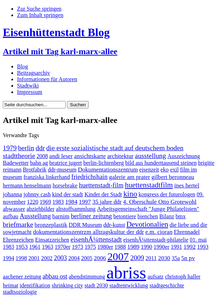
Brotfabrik (34, 170)
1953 (22, 246)
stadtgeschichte (167, 285)
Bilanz (167, 216)
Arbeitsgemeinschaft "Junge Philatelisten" (148, 209)
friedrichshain (89, 176)
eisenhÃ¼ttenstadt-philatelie (156, 240)
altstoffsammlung (76, 209)
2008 (42, 156)
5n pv (188, 258)
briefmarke (18, 224)
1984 (71, 201)
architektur (120, 156)
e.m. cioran (158, 232)
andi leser (61, 156)
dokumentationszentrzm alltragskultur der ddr (88, 232)
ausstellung (150, 155)
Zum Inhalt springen (40, 15)
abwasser (14, 209)
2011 (151, 258)
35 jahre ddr (107, 201)
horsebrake (64, 185)
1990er (161, 247)
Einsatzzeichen (52, 240)
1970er (62, 247)
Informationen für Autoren (47, 79)
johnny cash (37, 194)
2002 (46, 258)
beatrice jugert (65, 163)
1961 (34, 247)
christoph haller (182, 277)
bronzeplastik (51, 224)
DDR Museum (85, 225)
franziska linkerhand (46, 177)
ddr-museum (62, 170)
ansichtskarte (90, 156)
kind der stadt (67, 194)
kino (130, 193)
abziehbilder (41, 209)
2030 (164, 258)
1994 (8, 258)
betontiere (124, 216)
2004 (74, 258)
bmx (180, 216)
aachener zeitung (22, 277)
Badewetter (16, 163)
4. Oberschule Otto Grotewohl (159, 201)
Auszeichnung (183, 156)
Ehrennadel (187, 232)
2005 (87, 258)
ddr (40, 148)
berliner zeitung (91, 216)
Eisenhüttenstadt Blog (56, 32)
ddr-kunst (114, 225)
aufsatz (155, 277)
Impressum (29, 92)
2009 (137, 258)
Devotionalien (147, 224)
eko (165, 170)
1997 (85, 201)
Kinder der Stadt (103, 194)
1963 (47, 247)
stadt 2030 (96, 285)
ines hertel (186, 185)
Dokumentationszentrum (108, 169)
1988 (120, 247)
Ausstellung (35, 216)
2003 (60, 258)
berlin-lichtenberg (103, 163)
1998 (21, 258)
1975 (90, 247)
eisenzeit (149, 170)
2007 (118, 257)
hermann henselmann (27, 185)
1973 (77, 247)
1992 (190, 246)
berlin (26, 148)
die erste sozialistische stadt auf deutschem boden (115, 148)
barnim (60, 216)
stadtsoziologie (20, 292)
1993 (202, 247)
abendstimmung (87, 277)
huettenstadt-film (101, 185)
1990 (146, 247)
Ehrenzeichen (18, 240)
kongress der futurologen (167, 194)
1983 (58, 202)
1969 (45, 202)
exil (174, 170)
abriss (126, 272)
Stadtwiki (28, 86)
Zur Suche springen (39, 9)
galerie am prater (129, 177)
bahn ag (39, 163)
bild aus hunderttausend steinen (160, 163)
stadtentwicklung (128, 285)
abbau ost (55, 276)
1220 (32, 202)
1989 (133, 246)
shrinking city (67, 285)
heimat (10, 285)
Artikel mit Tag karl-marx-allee (60, 51)
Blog (22, 66)
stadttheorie (19, 155)
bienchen (148, 216)
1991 (176, 247)
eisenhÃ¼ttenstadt (96, 239)
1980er (105, 247)
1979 (10, 148)
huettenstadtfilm (149, 185)
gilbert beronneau (172, 177)
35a (176, 258)
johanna (12, 194)
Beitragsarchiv (33, 73)
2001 (34, 258)
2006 (100, 258)
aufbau (10, 216)
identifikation (35, 285)
